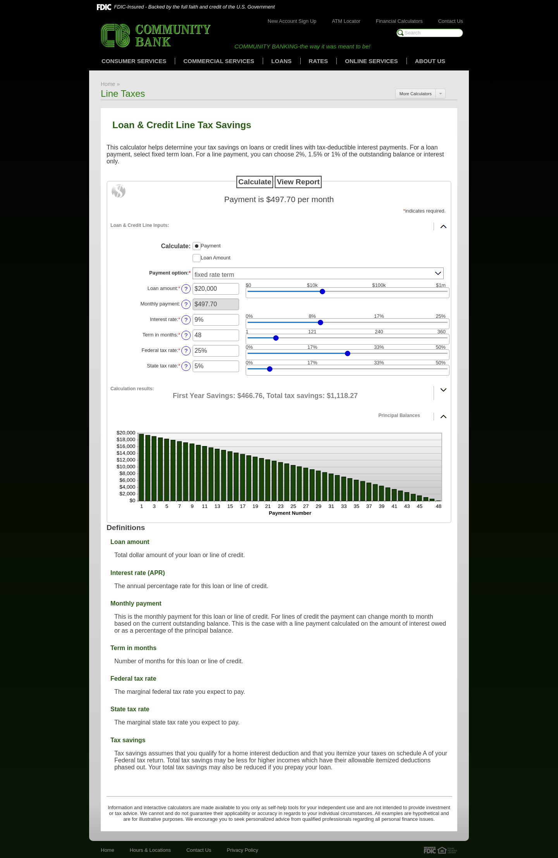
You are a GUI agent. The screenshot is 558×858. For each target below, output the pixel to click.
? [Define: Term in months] (186, 335)
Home (107, 850)
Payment (210, 245)
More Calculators (416, 93)
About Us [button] (430, 61)
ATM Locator (346, 21)
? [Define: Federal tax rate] (186, 351)
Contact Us (450, 21)
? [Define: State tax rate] (186, 366)
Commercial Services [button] (218, 61)
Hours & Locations (150, 850)
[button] (279, 224)
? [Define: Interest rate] (186, 320)
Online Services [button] (371, 61)
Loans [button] (281, 61)
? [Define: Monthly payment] (186, 304)
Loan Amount (216, 257)
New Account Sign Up (292, 21)
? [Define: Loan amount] (186, 289)
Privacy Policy (242, 850)
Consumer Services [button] (134, 61)
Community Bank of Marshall (156, 35)
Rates (318, 61)
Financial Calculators (399, 21)
